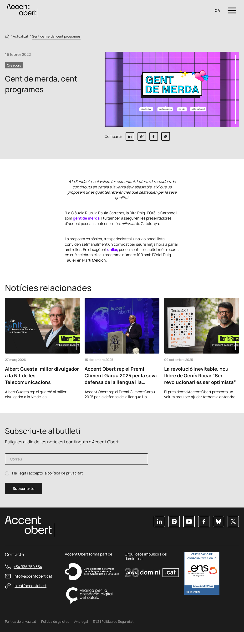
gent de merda (86, 218)
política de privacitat (65, 473)
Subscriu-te (24, 488)
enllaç (112, 249)
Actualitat (20, 36)
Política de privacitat (20, 621)
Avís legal (81, 621)
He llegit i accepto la (47, 473)
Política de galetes (55, 621)
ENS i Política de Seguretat (113, 621)
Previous (221, 393)
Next (234, 393)
